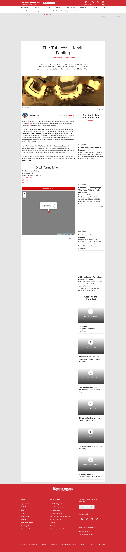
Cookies (102, 544)
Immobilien (60, 11)
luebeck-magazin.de (85, 534)
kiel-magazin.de (84, 531)
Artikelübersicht (55, 510)
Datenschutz (54, 544)
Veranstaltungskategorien (58, 507)
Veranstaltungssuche (56, 504)
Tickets (48, 11)
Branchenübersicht (56, 513)
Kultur (48, 7)
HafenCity (29, 123)
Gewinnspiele (25, 526)
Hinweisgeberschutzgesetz (69, 544)
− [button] (24, 196)
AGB (82, 544)
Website (26, 183)
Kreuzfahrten (75, 11)
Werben (52, 526)
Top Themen (25, 7)
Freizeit (58, 7)
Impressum (91, 544)
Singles (67, 11)
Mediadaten (85, 11)
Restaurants (39, 14)
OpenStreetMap (65, 234)
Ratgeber (83, 7)
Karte (48, 189)
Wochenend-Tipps (27, 523)
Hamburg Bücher (38, 11)
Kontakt (44, 544)
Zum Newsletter (87, 507)
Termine (94, 7)
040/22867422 (28, 177)
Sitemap (52, 523)
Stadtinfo (37, 7)
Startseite (23, 14)
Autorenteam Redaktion (57, 529)
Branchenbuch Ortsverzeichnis (60, 516)
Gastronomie (70, 7)
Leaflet (58, 234)
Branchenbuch (25, 529)
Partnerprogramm (56, 519)
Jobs (53, 11)
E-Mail (25, 180)
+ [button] (24, 193)
